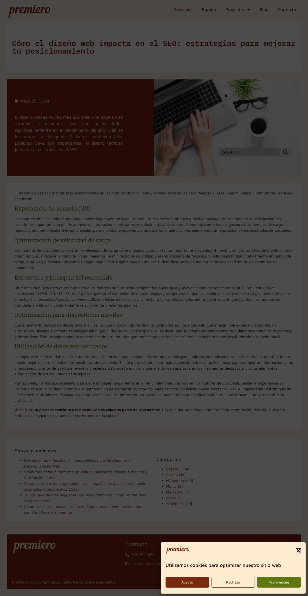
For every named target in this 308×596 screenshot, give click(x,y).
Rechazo (233, 582)
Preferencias (279, 582)
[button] (298, 550)
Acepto (187, 582)
